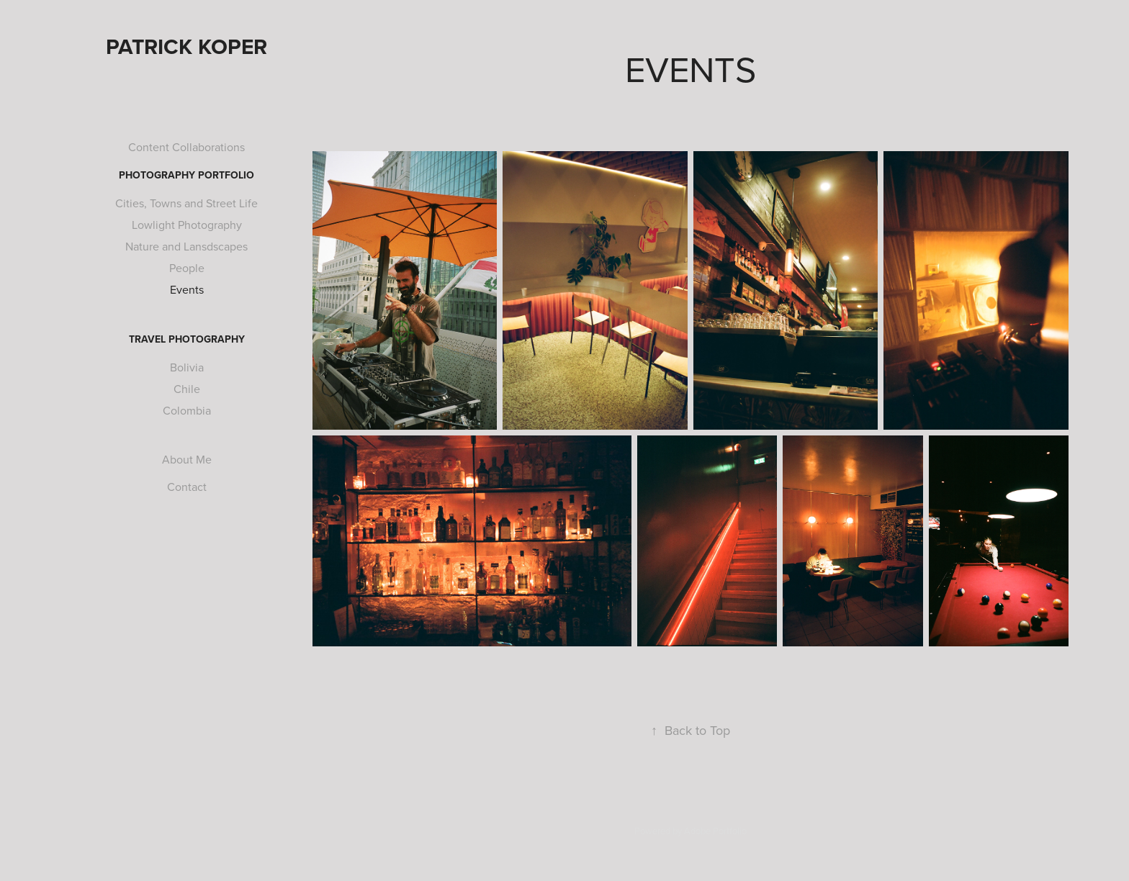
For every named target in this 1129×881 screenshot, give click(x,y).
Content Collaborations (186, 147)
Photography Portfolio (186, 175)
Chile (187, 389)
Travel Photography (187, 339)
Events (187, 289)
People (186, 268)
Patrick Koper (186, 46)
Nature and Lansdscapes (186, 246)
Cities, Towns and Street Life (186, 203)
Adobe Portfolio (715, 830)
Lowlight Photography (187, 224)
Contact (187, 486)
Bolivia (187, 367)
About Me (187, 459)
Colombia (187, 410)
